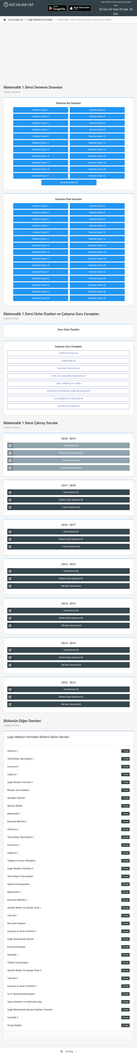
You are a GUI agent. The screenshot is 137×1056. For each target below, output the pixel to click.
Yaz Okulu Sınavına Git (44, 468)
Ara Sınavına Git (42, 445)
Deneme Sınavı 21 (40, 176)
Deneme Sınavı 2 (97, 110)
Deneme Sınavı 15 (40, 156)
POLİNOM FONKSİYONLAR (68, 368)
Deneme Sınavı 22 (97, 176)
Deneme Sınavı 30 (97, 298)
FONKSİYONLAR (68, 361)
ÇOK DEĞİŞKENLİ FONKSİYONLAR (68, 398)
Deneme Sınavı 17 (40, 162)
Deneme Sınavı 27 (40, 291)
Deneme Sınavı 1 (41, 110)
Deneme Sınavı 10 (97, 136)
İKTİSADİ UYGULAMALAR (68, 406)
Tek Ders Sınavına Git (44, 586)
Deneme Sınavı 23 (69, 182)
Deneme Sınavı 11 (40, 143)
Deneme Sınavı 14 (97, 149)
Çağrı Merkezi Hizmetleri (40, 19)
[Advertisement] (68, 51)
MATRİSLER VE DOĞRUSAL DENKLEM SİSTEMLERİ (68, 391)
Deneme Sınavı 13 (40, 149)
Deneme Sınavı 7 (41, 129)
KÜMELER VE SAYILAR (68, 353)
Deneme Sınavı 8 (97, 129)
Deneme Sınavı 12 (97, 143)
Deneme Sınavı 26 (97, 285)
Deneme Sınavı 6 (97, 123)
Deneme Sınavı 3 (41, 116)
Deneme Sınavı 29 (40, 298)
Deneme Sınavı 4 (97, 116)
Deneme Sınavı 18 (97, 162)
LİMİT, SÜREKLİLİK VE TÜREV (68, 383)
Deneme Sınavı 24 (97, 278)
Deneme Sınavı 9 (41, 136)
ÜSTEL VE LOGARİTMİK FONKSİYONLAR (68, 376)
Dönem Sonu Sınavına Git (45, 453)
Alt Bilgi (67, 1051)
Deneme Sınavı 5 (41, 123)
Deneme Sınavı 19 (40, 169)
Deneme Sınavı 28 (97, 291)
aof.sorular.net (13, 19)
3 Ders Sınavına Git (43, 460)
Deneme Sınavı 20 (97, 169)
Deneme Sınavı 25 (40, 285)
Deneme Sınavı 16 (97, 156)
